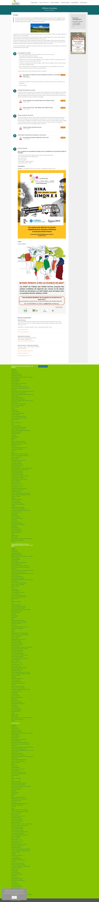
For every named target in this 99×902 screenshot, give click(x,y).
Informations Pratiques (16, 461)
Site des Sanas (14, 513)
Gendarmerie (14, 526)
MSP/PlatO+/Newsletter (16, 432)
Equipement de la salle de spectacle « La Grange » (22, 377)
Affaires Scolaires (15, 458)
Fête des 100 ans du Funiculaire (18, 508)
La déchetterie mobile (16, 491)
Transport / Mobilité (15, 496)
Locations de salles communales (18, 428)
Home (12, 424)
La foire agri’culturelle (16, 425)
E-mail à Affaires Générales (17, 472)
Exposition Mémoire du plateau (18, 524)
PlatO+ (12, 439)
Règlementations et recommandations (19, 454)
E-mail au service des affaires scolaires (19, 476)
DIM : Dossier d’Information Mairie (18, 403)
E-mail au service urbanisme (17, 477)
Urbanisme (13, 497)
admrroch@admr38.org (23, 329)
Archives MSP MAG (15, 433)
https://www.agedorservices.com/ (25, 350)
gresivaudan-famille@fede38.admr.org (26, 341)
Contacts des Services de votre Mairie (19, 469)
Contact (13, 408)
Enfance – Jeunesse (15, 482)
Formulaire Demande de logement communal (35, 137)
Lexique (13, 533)
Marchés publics (14, 381)
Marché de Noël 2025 (16, 532)
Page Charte (14, 446)
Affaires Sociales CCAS (16, 466)
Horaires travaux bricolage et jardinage (19, 455)
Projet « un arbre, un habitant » (18, 405)
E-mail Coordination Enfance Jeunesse (19, 479)
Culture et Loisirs (15, 521)
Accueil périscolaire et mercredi (18, 460)
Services (13, 541)
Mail (73, 26)
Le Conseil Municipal (15, 380)
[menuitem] (34, 2)
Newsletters (14, 438)
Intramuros (13, 435)
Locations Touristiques (16, 512)
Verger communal (15, 407)
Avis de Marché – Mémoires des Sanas (19, 386)
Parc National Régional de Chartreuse (19, 447)
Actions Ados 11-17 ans (16, 483)
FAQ (12, 421)
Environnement (14, 410)
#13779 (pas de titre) (16, 529)
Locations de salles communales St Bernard (20, 494)
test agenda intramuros (16, 502)
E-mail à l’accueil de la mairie (17, 474)
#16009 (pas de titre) (16, 374)
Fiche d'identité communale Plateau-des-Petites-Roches (38, 100)
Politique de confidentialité (17, 449)
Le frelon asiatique (15, 414)
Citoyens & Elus (14, 372)
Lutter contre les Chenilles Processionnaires (20, 430)
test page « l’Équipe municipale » (18, 504)
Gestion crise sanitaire (16, 422)
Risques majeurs (15, 419)
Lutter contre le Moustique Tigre (18, 416)
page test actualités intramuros (18, 441)
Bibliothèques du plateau (16, 523)
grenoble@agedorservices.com (24, 355)
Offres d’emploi (14, 537)
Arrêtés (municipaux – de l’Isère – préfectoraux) (21, 468)
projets (13, 452)
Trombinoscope (14, 515)
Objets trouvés (14, 535)
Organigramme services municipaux (19, 443)
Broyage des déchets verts (17, 490)
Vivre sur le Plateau (15, 516)
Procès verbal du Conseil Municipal (18, 383)
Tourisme (13, 505)
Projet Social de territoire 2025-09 (32, 127)
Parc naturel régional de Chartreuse (19, 418)
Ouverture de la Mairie (16, 444)
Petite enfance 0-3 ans (16, 486)
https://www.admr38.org (23, 331)
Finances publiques (15, 378)
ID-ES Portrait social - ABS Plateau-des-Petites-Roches (38, 107)
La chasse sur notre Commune (17, 413)
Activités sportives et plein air (17, 507)
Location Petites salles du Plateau (18, 427)
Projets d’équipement (16, 385)
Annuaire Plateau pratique (16, 518)
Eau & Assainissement (16, 480)
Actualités (13, 369)
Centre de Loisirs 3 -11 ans (17, 485)
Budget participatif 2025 (16, 375)
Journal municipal (14, 436)
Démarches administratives (17, 471)
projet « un (13, 450)
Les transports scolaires (16, 463)
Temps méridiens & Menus (17, 465)
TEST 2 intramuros (15, 501)
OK (14, 897)
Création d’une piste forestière (18, 399)
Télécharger (63, 74)
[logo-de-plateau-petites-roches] (16, 2)
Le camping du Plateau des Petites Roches (20, 510)
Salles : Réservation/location (17, 540)
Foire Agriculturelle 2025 (16, 530)
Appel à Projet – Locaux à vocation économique (21, 538)
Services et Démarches (16, 457)
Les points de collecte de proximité (19, 488)
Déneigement (14, 370)
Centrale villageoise (15, 411)
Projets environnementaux (17, 397)
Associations (14, 519)
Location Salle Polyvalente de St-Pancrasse (20, 493)
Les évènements (15, 527)
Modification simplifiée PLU (17, 499)
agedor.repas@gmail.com (23, 353)
